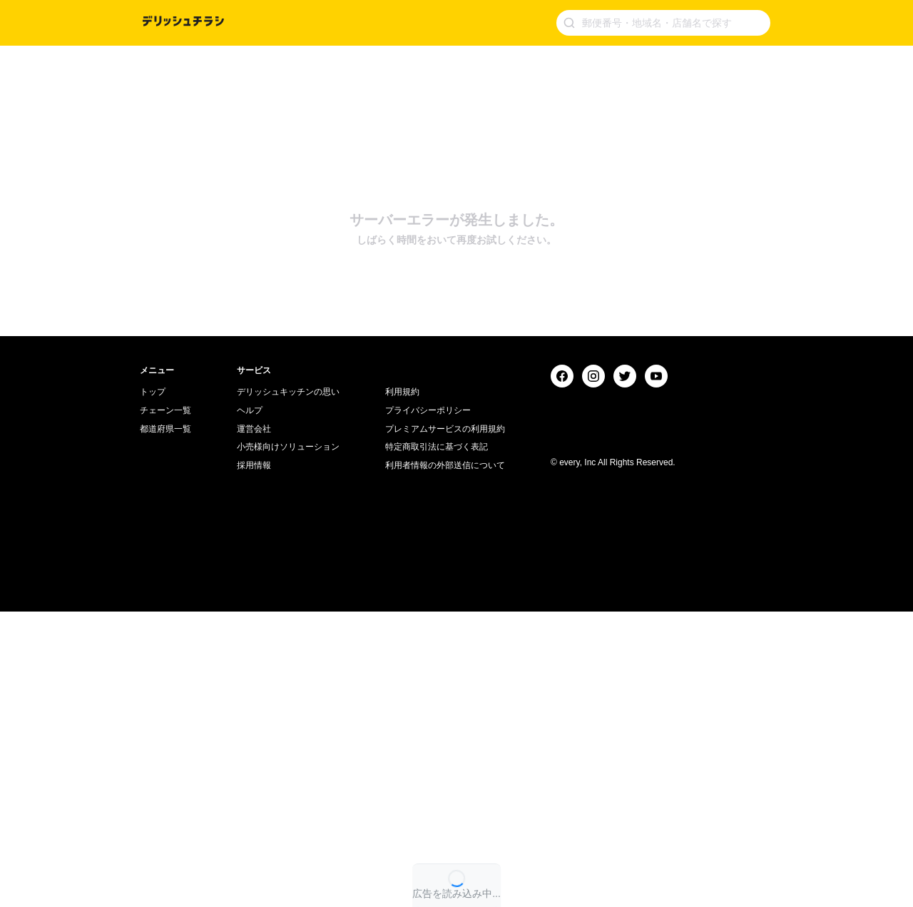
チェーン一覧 (165, 706)
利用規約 (402, 687)
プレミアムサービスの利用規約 (445, 724)
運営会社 (254, 724)
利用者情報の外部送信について (445, 761)
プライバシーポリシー (428, 706)
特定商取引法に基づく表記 (436, 742)
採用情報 (254, 761)
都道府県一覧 (165, 724)
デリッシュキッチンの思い (288, 687)
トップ (152, 687)
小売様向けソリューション (288, 742)
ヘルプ (249, 706)
